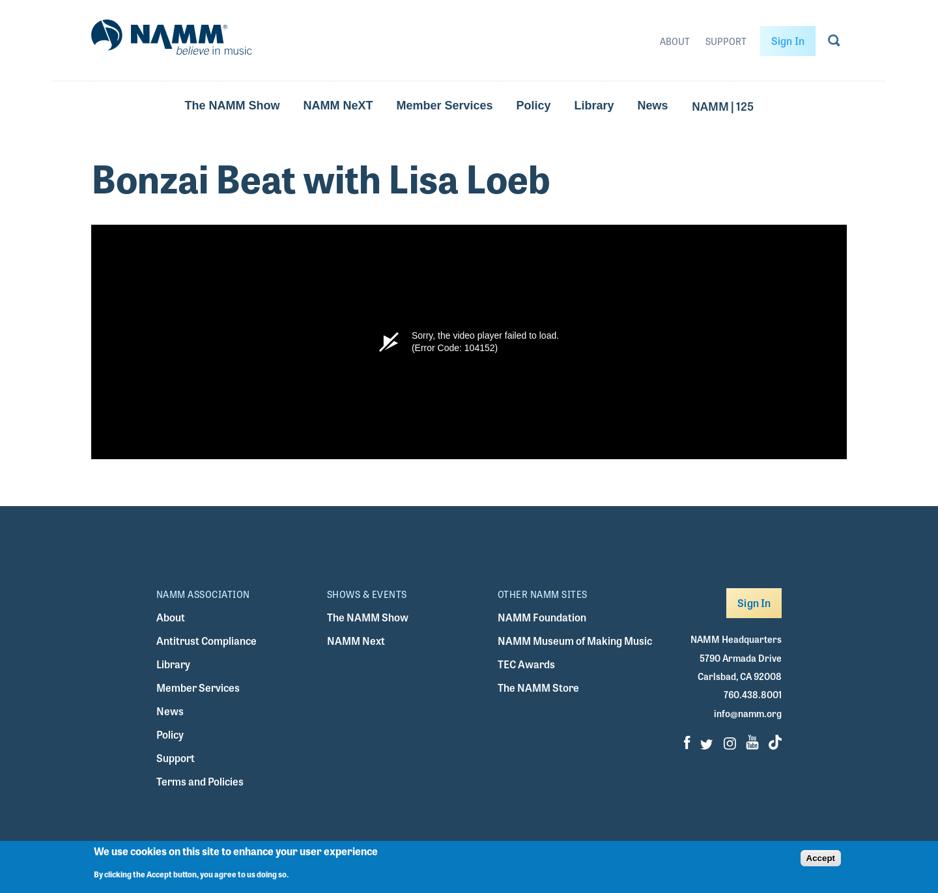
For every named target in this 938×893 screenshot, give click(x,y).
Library (594, 105)
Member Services (444, 105)
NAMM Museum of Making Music (575, 640)
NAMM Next (356, 640)
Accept (820, 858)
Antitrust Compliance (206, 640)
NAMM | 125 (723, 105)
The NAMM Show (231, 105)
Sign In (787, 40)
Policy (534, 105)
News (653, 105)
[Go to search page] (834, 43)
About (675, 41)
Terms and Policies (200, 781)
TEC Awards (526, 664)
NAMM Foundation (542, 617)
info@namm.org (748, 713)
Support (725, 41)
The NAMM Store (538, 687)
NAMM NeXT (338, 105)
